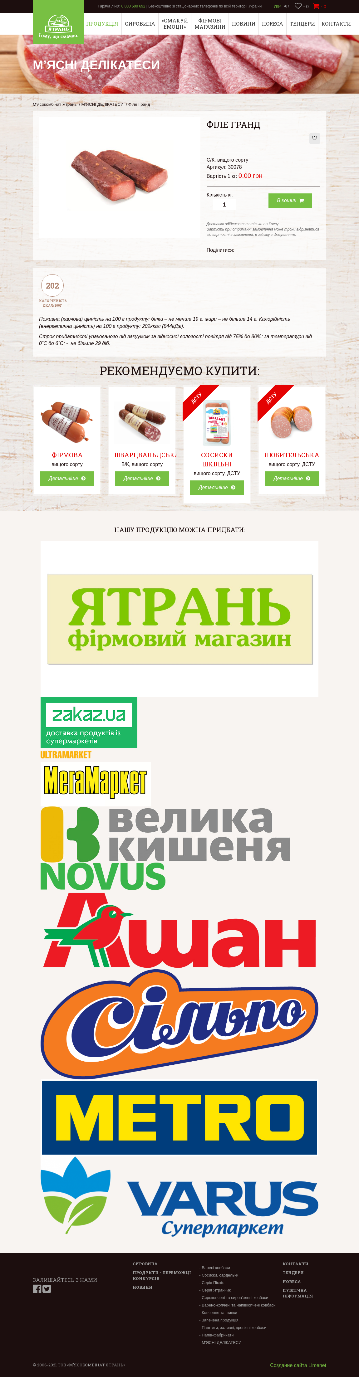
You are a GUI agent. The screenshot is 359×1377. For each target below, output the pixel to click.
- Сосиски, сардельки (218, 1275)
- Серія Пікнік (211, 1282)
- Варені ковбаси (214, 1267)
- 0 (302, 6)
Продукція (102, 23)
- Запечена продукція (218, 1320)
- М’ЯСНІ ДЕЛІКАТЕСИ (220, 1342)
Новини (243, 23)
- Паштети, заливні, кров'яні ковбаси (232, 1327)
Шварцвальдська (147, 455)
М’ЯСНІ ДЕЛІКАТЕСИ (102, 104)
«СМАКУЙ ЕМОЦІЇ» (175, 23)
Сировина (140, 23)
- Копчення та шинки (218, 1312)
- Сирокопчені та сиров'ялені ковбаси (233, 1297)
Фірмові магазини (209, 23)
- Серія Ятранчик (214, 1290)
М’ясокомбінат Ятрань (54, 104)
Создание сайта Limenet (298, 1365)
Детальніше (67, 478)
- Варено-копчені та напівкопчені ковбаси (237, 1305)
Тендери (302, 23)
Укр (277, 6)
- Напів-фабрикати (216, 1335)
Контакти (336, 23)
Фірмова (67, 455)
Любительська (291, 455)
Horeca (272, 23)
